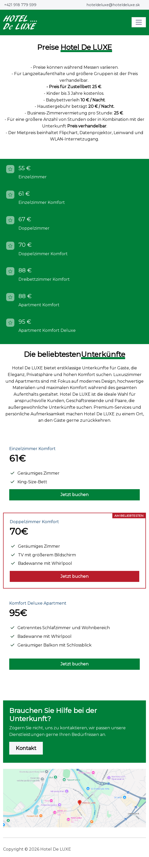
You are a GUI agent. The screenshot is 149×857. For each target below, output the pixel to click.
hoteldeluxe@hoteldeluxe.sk (113, 5)
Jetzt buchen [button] (74, 494)
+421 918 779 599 (20, 5)
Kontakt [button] (26, 748)
